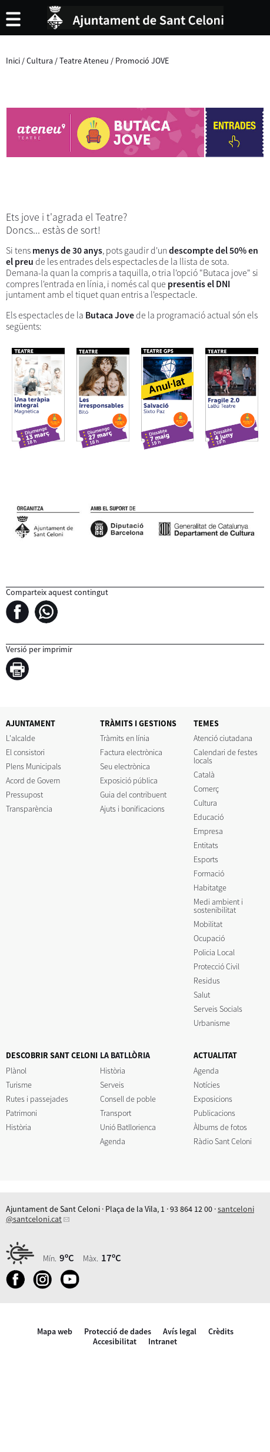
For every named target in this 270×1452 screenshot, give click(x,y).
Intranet (162, 1341)
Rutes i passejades (37, 1099)
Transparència (29, 808)
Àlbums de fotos (220, 1127)
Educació (209, 817)
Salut (202, 994)
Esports (206, 859)
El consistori (25, 752)
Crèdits (221, 1331)
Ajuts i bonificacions (132, 808)
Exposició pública (129, 780)
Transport (115, 1113)
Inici (13, 60)
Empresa (208, 831)
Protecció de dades (117, 1331)
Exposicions (213, 1099)
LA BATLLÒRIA (125, 1055)
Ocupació (209, 938)
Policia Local (214, 952)
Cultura (39, 60)
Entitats (206, 845)
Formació (209, 873)
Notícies (207, 1084)
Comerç (206, 788)
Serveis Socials (218, 1009)
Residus (207, 980)
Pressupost (24, 794)
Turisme (19, 1084)
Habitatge (210, 887)
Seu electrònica (125, 766)
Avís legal (179, 1331)
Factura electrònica (131, 752)
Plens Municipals (33, 766)
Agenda (112, 1141)
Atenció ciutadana (223, 738)
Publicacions (214, 1113)
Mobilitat (208, 924)
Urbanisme (212, 1023)
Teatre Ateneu (84, 60)
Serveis (112, 1084)
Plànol (16, 1070)
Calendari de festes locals (226, 756)
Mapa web (54, 1331)
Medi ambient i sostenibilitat (218, 905)
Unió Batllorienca (128, 1127)
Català (204, 774)
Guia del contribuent (133, 794)
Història (18, 1127)
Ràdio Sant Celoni (223, 1141)
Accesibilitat (114, 1341)
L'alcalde (20, 738)
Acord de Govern (33, 780)
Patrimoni (21, 1113)
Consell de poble (128, 1099)
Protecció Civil (216, 966)
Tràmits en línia (124, 738)
